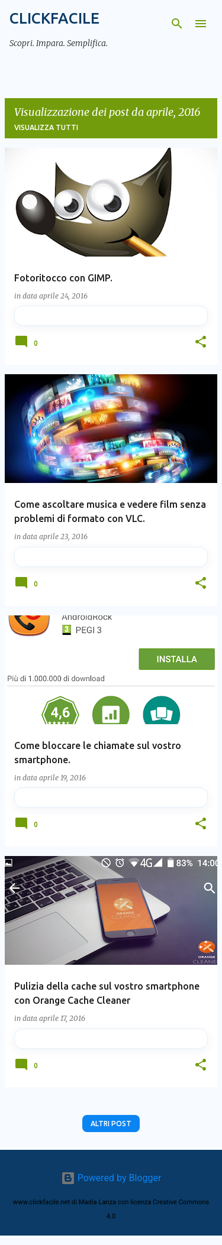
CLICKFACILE (54, 18)
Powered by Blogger (111, 1178)
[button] (201, 343)
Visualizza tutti (46, 127)
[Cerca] (177, 23)
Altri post (111, 1123)
